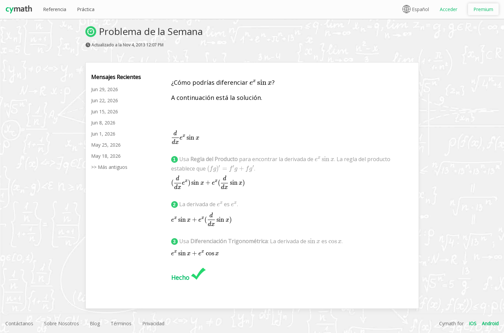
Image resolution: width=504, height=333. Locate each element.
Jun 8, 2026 (103, 122)
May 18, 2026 (106, 156)
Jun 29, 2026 (104, 89)
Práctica (85, 9)
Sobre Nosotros (61, 323)
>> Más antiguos (109, 167)
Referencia (54, 9)
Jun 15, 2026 (104, 111)
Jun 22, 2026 (104, 100)
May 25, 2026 (106, 145)
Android (490, 323)
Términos (121, 323)
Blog (95, 323)
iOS (472, 323)
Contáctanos (19, 323)
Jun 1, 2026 (103, 134)
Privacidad (153, 323)
